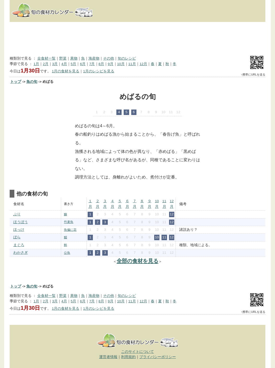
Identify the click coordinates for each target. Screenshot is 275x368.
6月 (83, 64)
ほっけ (18, 230)
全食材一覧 (46, 58)
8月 (101, 64)
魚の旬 (31, 82)
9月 (110, 64)
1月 (36, 64)
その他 (108, 58)
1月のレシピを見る (98, 71)
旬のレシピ (127, 58)
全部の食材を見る (137, 261)
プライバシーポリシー (157, 357)
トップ (15, 82)
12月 (143, 64)
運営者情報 (108, 357)
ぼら (17, 237)
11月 (132, 64)
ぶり (17, 214)
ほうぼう (20, 222)
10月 (121, 64)
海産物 (93, 58)
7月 (92, 64)
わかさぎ (20, 253)
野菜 (63, 58)
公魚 (67, 252)
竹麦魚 (68, 221)
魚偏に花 (70, 229)
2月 (46, 64)
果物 (73, 58)
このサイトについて (137, 352)
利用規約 (128, 357)
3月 (55, 64)
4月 (64, 64)
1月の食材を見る (66, 71)
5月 (73, 64)
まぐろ (18, 245)
